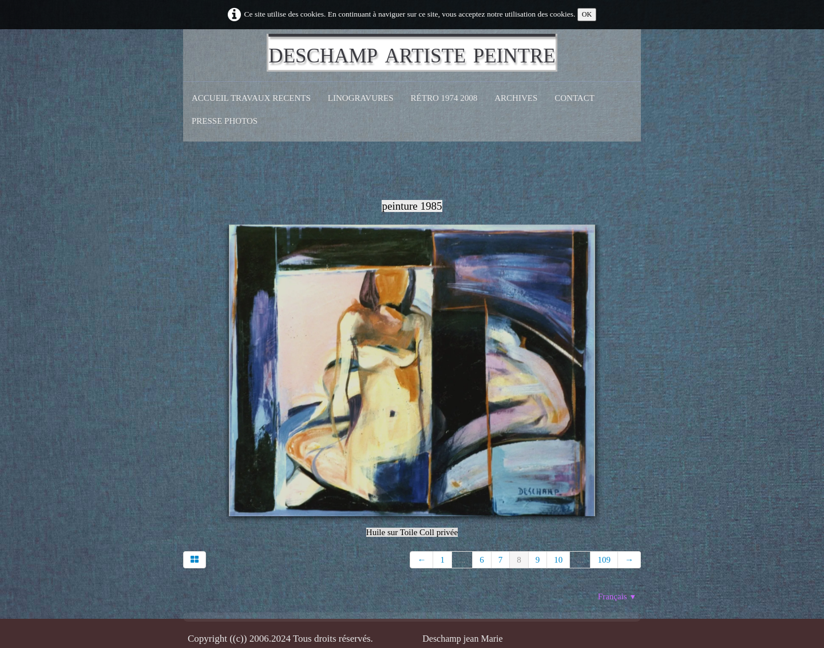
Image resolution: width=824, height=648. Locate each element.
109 (604, 559)
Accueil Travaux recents (251, 98)
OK (587, 14)
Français (617, 596)
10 (558, 559)
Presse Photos (225, 120)
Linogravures (361, 98)
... (462, 559)
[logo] (412, 53)
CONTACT (574, 98)
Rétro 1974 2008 (444, 98)
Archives (515, 98)
